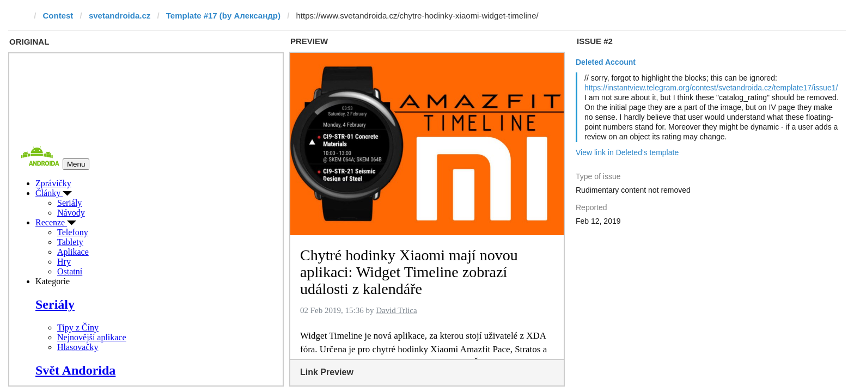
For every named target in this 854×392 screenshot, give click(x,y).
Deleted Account (606, 62)
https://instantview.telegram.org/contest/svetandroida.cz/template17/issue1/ (711, 87)
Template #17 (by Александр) (223, 15)
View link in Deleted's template (627, 152)
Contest (58, 15)
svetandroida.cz (119, 15)
